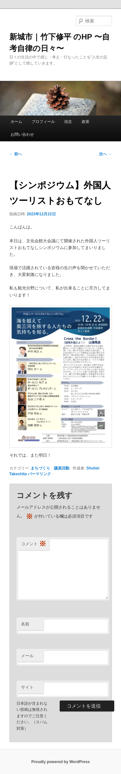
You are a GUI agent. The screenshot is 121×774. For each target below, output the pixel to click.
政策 (85, 121)
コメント (33, 544)
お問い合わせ (22, 134)
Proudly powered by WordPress (60, 762)
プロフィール (43, 121)
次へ (105, 154)
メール (27, 655)
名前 (25, 624)
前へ (15, 154)
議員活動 (61, 468)
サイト (27, 687)
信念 (68, 121)
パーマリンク (39, 474)
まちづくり (40, 468)
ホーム (16, 121)
